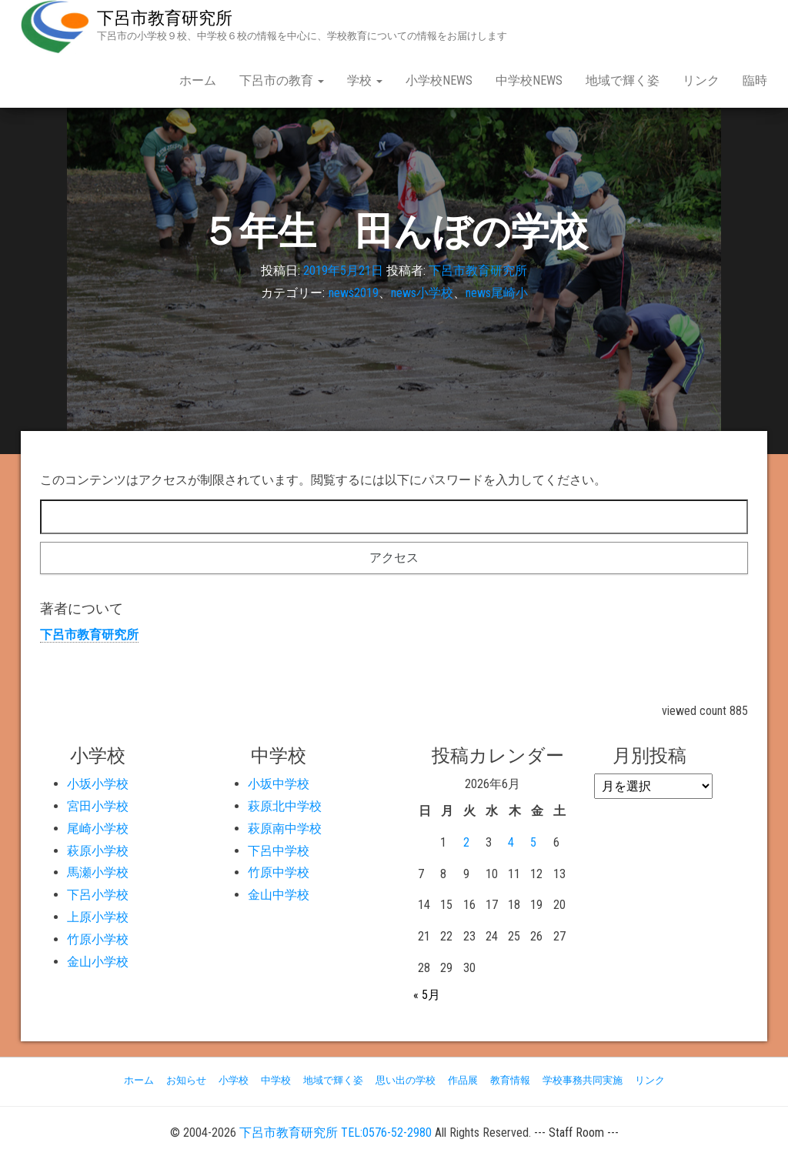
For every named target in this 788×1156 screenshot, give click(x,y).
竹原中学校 (278, 872)
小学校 (234, 1080)
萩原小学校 (98, 851)
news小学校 (422, 293)
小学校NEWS (439, 80)
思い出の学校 (406, 1080)
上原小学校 (98, 917)
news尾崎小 (497, 293)
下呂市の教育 (281, 80)
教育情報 (510, 1080)
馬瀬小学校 (98, 872)
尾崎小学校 (98, 828)
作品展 (463, 1080)
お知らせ (186, 1080)
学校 (364, 80)
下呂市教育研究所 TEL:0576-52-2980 (335, 1132)
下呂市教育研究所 (164, 18)
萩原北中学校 (285, 806)
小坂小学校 (98, 784)
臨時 (755, 80)
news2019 (354, 293)
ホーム (197, 80)
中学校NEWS (529, 80)
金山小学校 (98, 961)
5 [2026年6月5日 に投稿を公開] (533, 842)
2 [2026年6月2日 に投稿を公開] (466, 842)
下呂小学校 (98, 894)
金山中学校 (278, 894)
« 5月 (426, 994)
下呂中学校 (278, 851)
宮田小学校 (98, 806)
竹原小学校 (98, 939)
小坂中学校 (278, 784)
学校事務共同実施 (583, 1080)
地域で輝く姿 (622, 80)
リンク (701, 80)
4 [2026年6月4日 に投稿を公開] (511, 842)
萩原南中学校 (285, 828)
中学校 (276, 1080)
